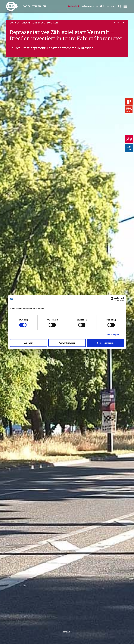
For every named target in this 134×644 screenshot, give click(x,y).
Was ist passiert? (16, 110)
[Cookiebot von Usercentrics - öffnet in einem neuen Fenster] (112, 299)
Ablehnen (28, 343)
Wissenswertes (90, 6)
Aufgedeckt (74, 6)
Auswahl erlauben (67, 343)
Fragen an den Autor (18, 120)
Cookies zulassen (105, 343)
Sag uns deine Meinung (19, 126)
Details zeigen (112, 334)
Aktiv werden (107, 6)
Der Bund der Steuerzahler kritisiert (24, 115)
